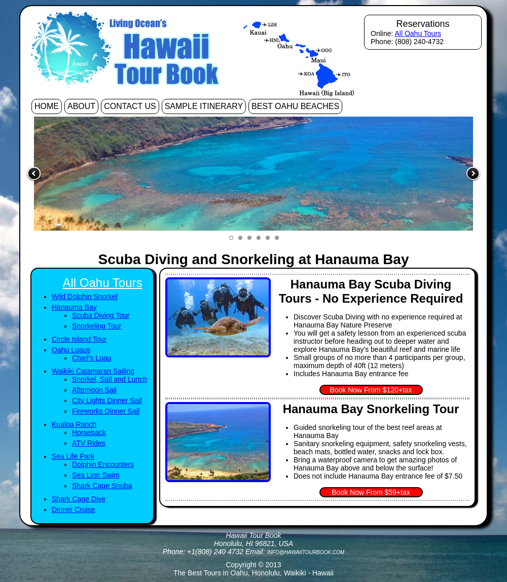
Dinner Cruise (73, 509)
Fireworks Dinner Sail (105, 411)
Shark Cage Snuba (102, 486)
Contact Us (130, 106)
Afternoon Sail (94, 390)
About (81, 106)
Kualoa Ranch (74, 424)
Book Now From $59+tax (371, 492)
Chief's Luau (91, 358)
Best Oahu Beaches (295, 106)
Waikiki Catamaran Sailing (93, 371)
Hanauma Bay (74, 307)
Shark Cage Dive (78, 499)
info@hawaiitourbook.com (305, 552)
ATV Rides (88, 443)
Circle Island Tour (79, 339)
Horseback (89, 432)
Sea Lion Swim (95, 475)
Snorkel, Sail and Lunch (109, 379)
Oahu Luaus (71, 350)
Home (46, 106)
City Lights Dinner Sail (107, 400)
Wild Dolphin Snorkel (85, 297)
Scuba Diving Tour (100, 315)
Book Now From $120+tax (371, 390)
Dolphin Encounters (103, 464)
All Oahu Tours (417, 33)
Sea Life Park (73, 456)
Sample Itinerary (204, 106)
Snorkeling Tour (96, 326)
